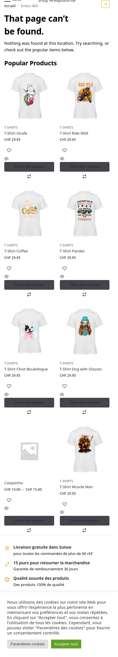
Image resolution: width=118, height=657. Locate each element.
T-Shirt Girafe (15, 133)
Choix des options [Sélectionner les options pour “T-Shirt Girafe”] (29, 166)
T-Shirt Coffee (16, 251)
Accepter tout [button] (66, 643)
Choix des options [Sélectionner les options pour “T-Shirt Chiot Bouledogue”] (29, 402)
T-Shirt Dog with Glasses (81, 369)
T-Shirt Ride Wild (74, 133)
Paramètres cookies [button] (28, 643)
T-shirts (11, 127)
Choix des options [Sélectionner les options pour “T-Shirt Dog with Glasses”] (84, 402)
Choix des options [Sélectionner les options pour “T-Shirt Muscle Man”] (84, 520)
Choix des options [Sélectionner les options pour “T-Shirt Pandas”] (84, 284)
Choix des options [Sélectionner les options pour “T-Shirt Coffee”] (29, 284)
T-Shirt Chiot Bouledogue (26, 369)
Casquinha (13, 482)
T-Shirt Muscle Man (76, 486)
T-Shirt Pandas (72, 251)
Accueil (10, 5)
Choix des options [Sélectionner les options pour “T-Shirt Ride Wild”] (84, 166)
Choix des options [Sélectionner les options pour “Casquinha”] (29, 520)
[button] (104, 4)
